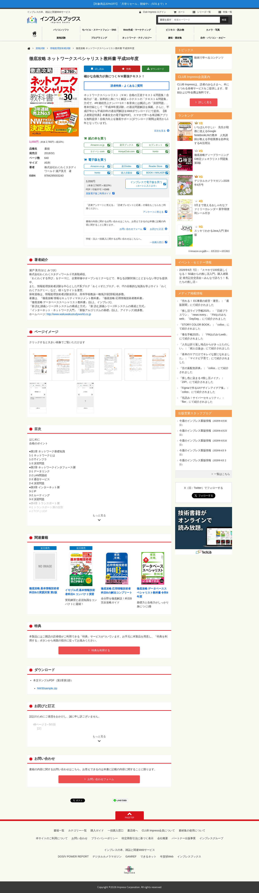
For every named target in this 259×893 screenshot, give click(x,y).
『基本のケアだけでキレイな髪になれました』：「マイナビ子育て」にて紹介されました (204, 358)
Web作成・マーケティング (137, 30)
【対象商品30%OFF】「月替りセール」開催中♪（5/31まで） (129, 3)
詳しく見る (205, 102)
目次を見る (160, 130)
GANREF (130, 856)
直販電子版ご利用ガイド (98, 193)
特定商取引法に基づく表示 (138, 838)
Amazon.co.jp (97, 145)
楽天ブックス (126, 145)
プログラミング (99, 37)
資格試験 (61, 37)
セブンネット (155, 145)
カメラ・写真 (213, 30)
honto (155, 151)
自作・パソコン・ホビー (212, 37)
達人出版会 (126, 172)
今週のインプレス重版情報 (195, 420)
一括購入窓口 (157, 242)
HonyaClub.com (126, 151)
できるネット (148, 856)
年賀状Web (167, 856)
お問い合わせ (79, 838)
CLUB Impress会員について (158, 830)
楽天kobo (126, 166)
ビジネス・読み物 (175, 30)
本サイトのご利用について (52, 838)
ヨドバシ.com (97, 151)
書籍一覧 (59, 830)
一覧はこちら (222, 473)
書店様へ (132, 830)
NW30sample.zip (47, 688)
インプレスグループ (211, 838)
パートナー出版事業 (184, 838)
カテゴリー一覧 (77, 830)
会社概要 (162, 838)
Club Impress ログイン (154, 12)
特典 (128, 69)
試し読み (99, 69)
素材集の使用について (192, 830)
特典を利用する (100, 650)
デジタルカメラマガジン (107, 856)
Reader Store (155, 166)
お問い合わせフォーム (131, 229)
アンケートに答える (153, 212)
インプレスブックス (189, 856)
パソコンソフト (61, 30)
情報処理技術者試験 (60, 48)
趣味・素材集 (175, 37)
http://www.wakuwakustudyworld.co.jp (68, 314)
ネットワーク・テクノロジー (137, 37)
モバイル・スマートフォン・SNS (99, 30)
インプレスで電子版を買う (146, 184)
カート (181, 12)
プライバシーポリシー (104, 838)
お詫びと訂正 (157, 229)
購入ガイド (97, 830)
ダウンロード (157, 69)
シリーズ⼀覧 (204, 12)
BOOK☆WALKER (155, 172)
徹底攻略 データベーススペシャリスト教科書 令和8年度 (152, 592)
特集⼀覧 (227, 12)
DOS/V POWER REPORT (73, 856)
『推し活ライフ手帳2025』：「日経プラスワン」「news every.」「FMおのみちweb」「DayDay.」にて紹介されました (203, 314)
